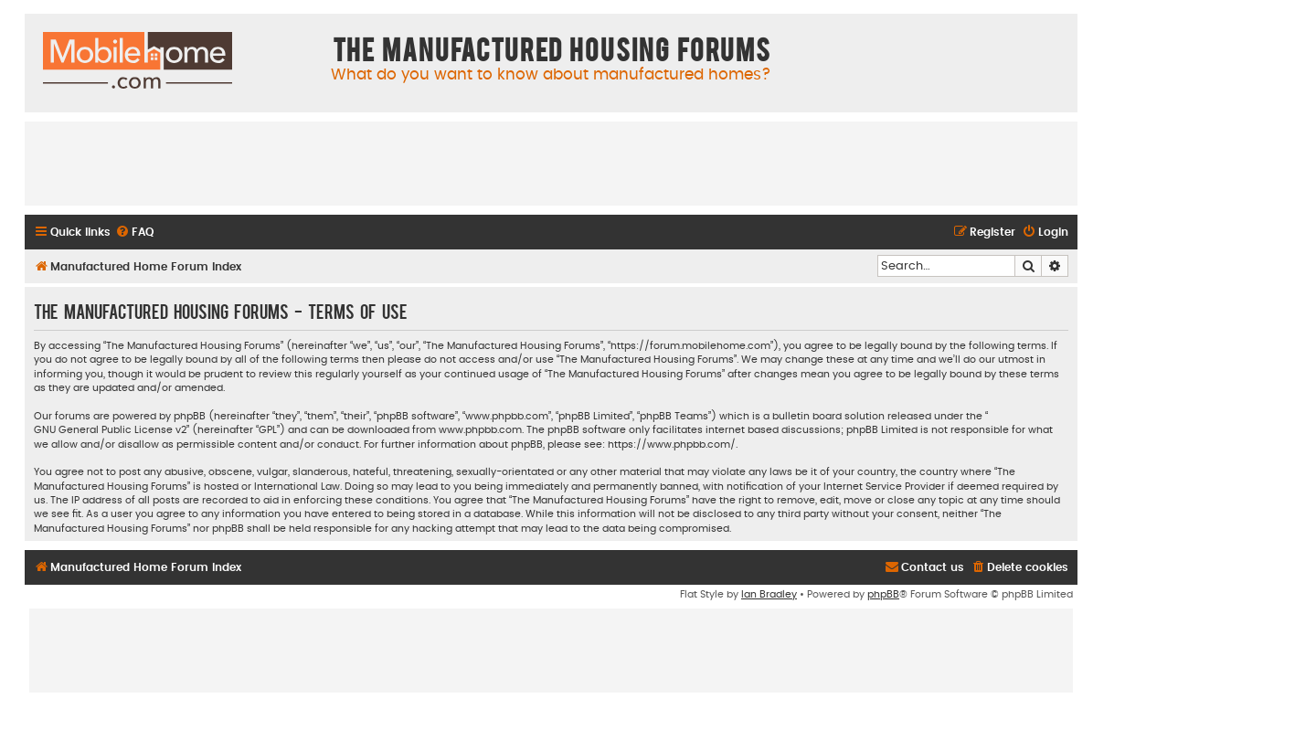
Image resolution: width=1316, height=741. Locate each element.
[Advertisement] (551, 163)
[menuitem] (134, 232)
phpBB (883, 594)
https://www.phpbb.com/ (672, 444)
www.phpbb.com (480, 430)
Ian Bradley (769, 594)
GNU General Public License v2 (110, 430)
